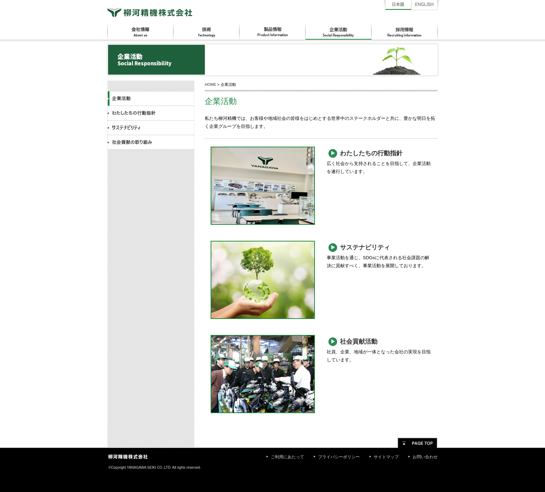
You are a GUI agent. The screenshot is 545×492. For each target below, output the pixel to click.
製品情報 (272, 32)
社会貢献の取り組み (150, 142)
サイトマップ (386, 456)
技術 (206, 32)
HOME (210, 84)
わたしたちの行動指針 (150, 113)
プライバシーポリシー (339, 456)
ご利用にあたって (287, 456)
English (425, 5)
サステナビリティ (150, 128)
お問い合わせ (425, 456)
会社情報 (140, 32)
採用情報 (405, 32)
